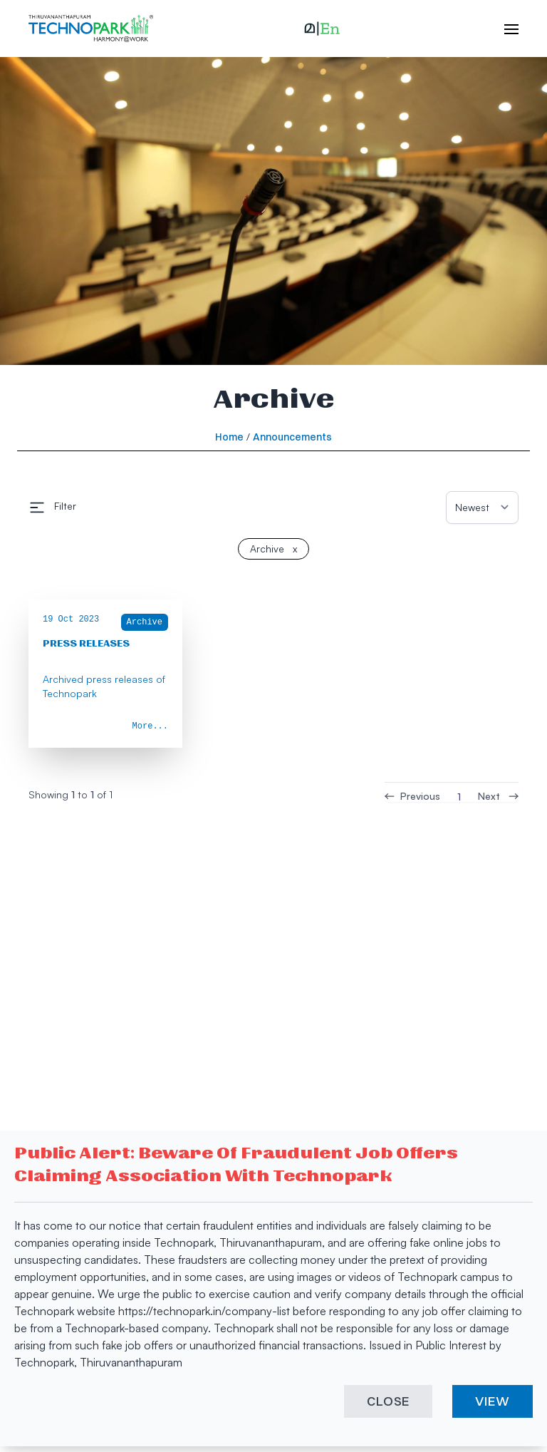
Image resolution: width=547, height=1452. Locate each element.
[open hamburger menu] (504, 28)
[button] (322, 28)
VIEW (492, 1401)
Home (229, 437)
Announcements (292, 437)
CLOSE (388, 1401)
